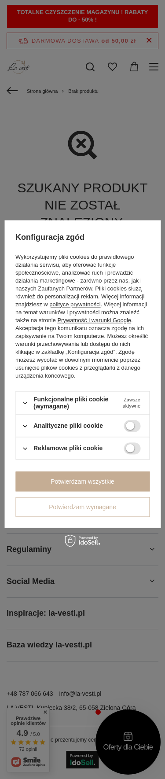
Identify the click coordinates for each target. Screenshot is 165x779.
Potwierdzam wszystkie (82, 481)
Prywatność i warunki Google (94, 320)
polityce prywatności (74, 304)
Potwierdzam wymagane (82, 507)
